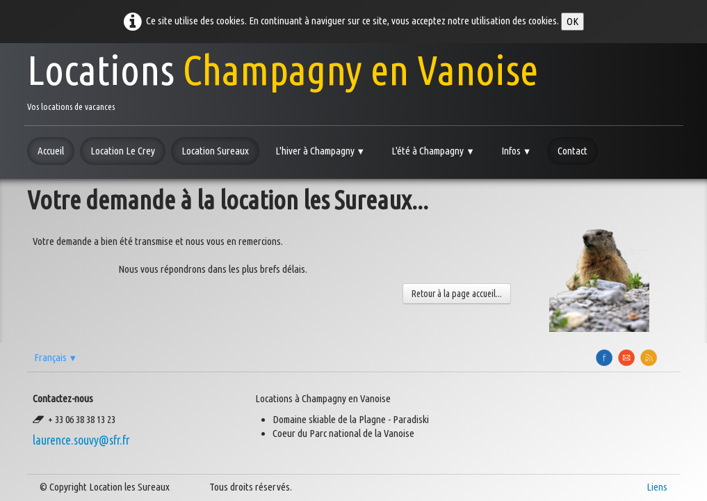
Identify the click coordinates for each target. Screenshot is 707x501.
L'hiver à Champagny (320, 151)
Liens (657, 487)
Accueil (51, 151)
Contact (572, 151)
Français (56, 357)
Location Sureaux (215, 151)
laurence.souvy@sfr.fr (81, 440)
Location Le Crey (122, 151)
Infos (516, 151)
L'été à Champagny (433, 151)
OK (572, 21)
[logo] (282, 79)
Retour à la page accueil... (457, 293)
